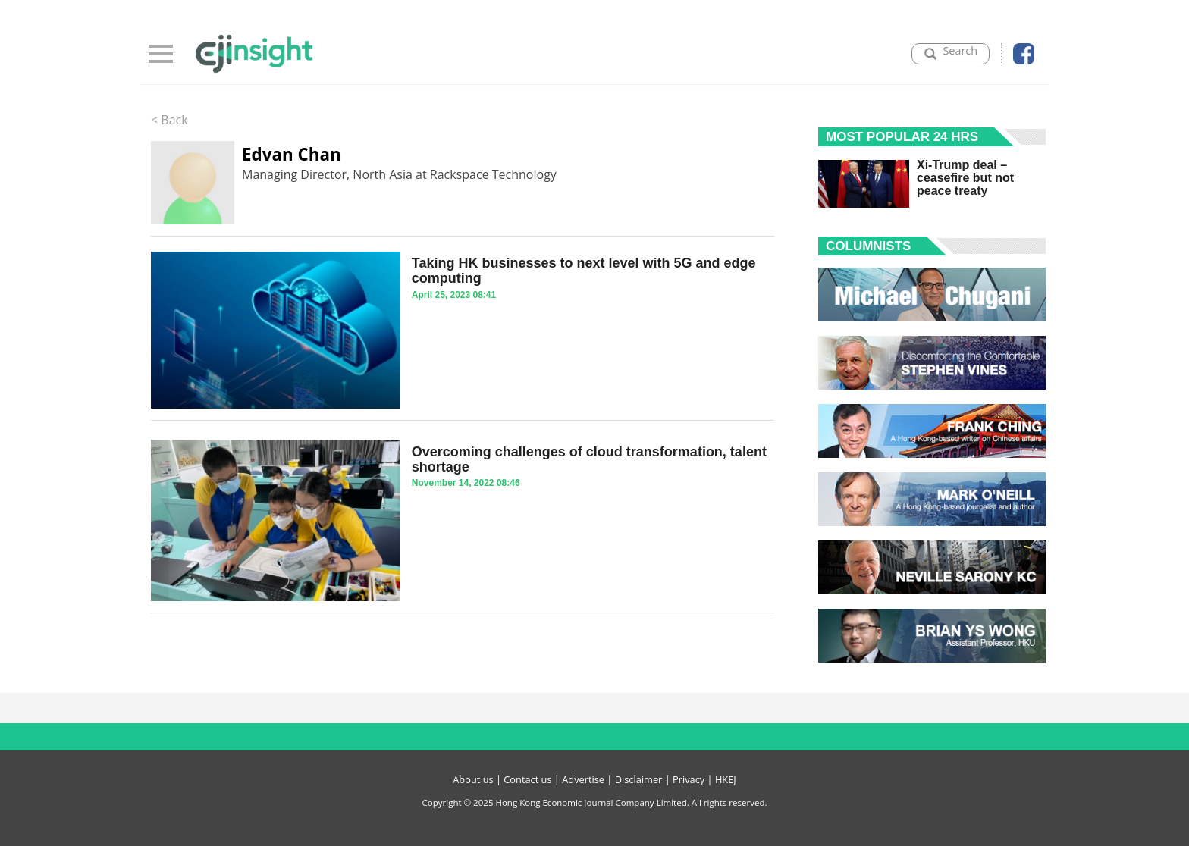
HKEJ (725, 779)
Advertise (583, 779)
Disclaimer (639, 779)
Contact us (527, 779)
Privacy (688, 779)
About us (473, 779)
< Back (169, 119)
